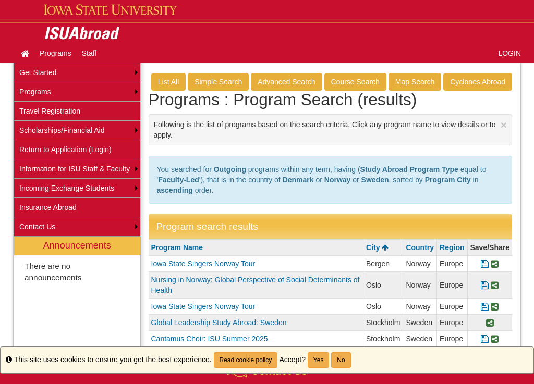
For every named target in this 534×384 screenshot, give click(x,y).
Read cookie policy (246, 360)
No (341, 360)
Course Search (355, 82)
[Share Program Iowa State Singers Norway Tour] (495, 263)
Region (452, 247)
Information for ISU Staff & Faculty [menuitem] (74, 169)
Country (420, 247)
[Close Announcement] (504, 124)
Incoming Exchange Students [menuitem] (66, 188)
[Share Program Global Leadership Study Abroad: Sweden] (490, 322)
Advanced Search (286, 82)
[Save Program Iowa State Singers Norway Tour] (485, 263)
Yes (318, 360)
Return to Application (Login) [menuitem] (65, 149)
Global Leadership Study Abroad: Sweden (219, 322)
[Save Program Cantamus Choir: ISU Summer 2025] (485, 339)
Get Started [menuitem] (38, 72)
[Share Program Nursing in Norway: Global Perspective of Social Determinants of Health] (495, 285)
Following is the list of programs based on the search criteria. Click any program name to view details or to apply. (330, 129)
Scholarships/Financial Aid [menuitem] (61, 130)
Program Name (177, 247)
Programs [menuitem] (35, 92)
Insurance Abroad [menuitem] (48, 207)
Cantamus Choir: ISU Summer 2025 (209, 339)
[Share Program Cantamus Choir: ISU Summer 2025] (495, 339)
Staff (89, 53)
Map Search (414, 82)
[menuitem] (77, 297)
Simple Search (218, 82)
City (377, 247)
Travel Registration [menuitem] (49, 111)
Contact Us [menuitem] (37, 226)
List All (168, 82)
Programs (55, 53)
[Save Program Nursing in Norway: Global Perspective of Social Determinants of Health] (485, 285)
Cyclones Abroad (477, 82)
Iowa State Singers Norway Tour (203, 263)
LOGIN (509, 53)
